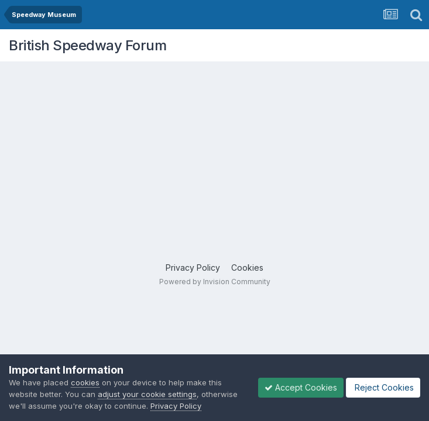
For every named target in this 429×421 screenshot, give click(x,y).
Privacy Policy (193, 267)
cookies (85, 382)
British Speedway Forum (87, 45)
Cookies (247, 267)
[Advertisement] (217, 149)
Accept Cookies (301, 387)
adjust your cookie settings (147, 394)
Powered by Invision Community (214, 281)
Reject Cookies (383, 387)
